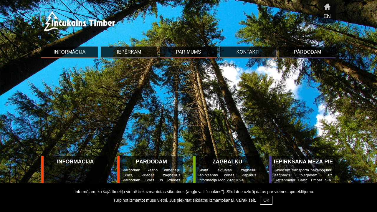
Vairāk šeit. (246, 200)
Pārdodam (151, 162)
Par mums (188, 51)
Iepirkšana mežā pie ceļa (303, 165)
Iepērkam (129, 51)
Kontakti (248, 51)
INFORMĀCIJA (75, 162)
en (327, 16)
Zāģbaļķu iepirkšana (227, 165)
